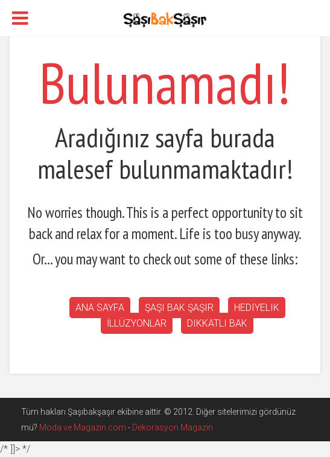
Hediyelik (256, 307)
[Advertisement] (211, 109)
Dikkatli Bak (217, 323)
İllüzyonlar (137, 323)
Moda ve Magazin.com (82, 427)
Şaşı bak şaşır (179, 307)
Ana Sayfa (99, 307)
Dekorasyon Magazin (172, 427)
